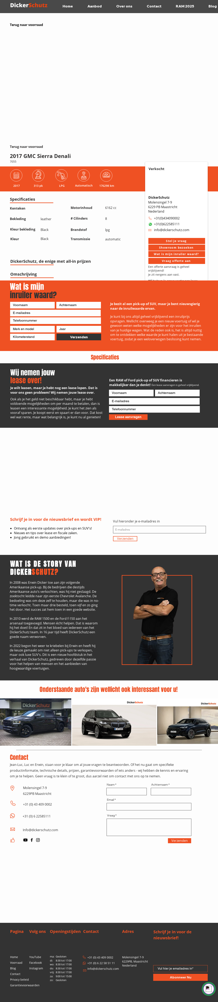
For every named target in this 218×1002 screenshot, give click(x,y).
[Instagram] (38, 840)
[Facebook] (31, 840)
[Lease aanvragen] (128, 417)
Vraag (111, 815)
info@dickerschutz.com (171, 230)
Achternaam (159, 784)
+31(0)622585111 (167, 224)
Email (110, 799)
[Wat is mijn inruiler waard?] (176, 254)
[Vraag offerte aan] (176, 261)
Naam (111, 784)
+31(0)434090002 (167, 218)
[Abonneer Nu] (180, 977)
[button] (176, 241)
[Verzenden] (79, 337)
